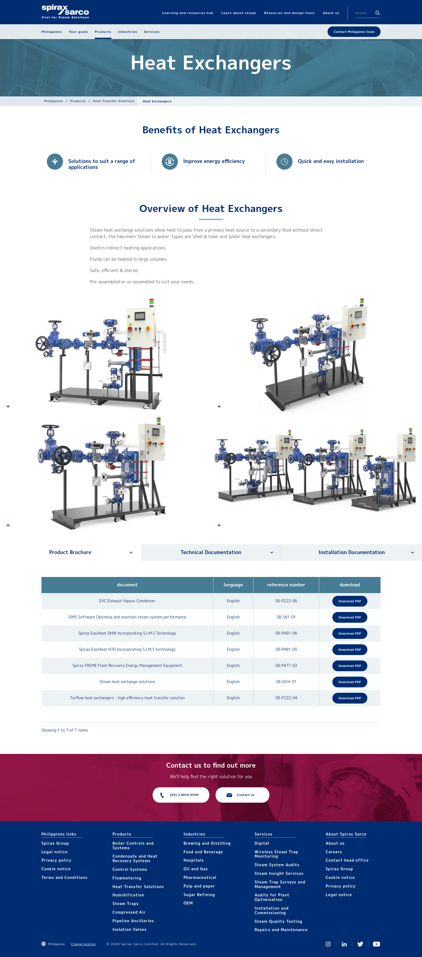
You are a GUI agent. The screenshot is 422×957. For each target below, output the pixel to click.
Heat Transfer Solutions (114, 101)
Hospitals (194, 860)
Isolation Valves (129, 929)
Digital (262, 843)
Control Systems (129, 869)
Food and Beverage (203, 851)
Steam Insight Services (279, 873)
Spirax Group (55, 843)
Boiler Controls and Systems (133, 845)
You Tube (376, 944)
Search (377, 13)
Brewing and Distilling (207, 843)
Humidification (128, 894)
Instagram (328, 944)
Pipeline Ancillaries (133, 920)
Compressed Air (129, 912)
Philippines (53, 101)
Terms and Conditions (64, 877)
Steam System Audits (277, 864)
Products (78, 101)
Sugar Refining (199, 894)
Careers (334, 851)
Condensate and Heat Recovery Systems (134, 858)
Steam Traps (125, 903)
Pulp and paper (199, 886)
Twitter (360, 944)
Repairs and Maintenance (281, 929)
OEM (188, 903)
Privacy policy (56, 860)
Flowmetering (127, 878)
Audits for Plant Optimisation (272, 897)
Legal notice (54, 851)
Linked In (344, 944)
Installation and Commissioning (272, 910)
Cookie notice (56, 868)
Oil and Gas (196, 868)
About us (335, 843)
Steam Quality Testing (278, 921)
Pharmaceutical (200, 877)
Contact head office (347, 860)
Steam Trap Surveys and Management (280, 884)
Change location (83, 944)
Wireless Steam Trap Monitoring (276, 854)
